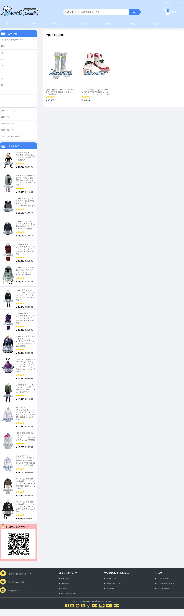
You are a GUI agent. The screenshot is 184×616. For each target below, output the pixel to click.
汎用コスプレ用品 (8, 111)
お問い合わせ (163, 578)
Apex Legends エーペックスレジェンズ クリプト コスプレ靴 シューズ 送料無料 (60, 91)
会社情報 (65, 578)
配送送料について (113, 588)
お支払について (112, 578)
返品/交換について (114, 583)
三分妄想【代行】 (8, 123)
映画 (3, 46)
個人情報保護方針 (68, 593)
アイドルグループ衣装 (10, 136)
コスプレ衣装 (30, 24)
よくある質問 (163, 588)
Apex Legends (56, 34)
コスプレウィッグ (56, 24)
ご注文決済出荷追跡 (166, 583)
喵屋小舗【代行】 (8, 130)
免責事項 (65, 588)
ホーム (9, 24)
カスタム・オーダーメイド (12, 40)
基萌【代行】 (6, 117)
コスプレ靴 (81, 24)
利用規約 (65, 583)
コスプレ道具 (105, 24)
